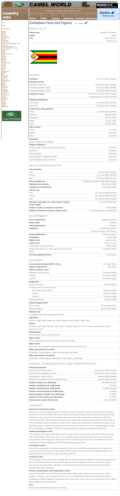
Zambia (4, 105)
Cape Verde (5, 42)
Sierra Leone (5, 92)
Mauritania (5, 76)
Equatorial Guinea (7, 54)
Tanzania (4, 99)
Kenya (3, 65)
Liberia (4, 68)
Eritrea (4, 55)
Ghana (4, 61)
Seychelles (5, 90)
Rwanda (4, 86)
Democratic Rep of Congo (9, 48)
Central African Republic (9, 43)
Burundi (4, 39)
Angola (4, 33)
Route (3, 25)
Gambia (4, 59)
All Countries (5, 28)
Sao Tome (5, 87)
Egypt (3, 52)
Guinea (4, 64)
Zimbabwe (5, 106)
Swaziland (5, 98)
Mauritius (4, 77)
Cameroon (5, 40)
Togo (3, 101)
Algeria (4, 31)
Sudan (4, 96)
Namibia (4, 81)
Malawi (4, 73)
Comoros (4, 45)
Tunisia (4, 102)
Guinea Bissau (6, 62)
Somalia (4, 93)
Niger (3, 83)
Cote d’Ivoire (5, 49)
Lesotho (4, 67)
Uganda (4, 103)
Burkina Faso (6, 37)
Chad (18, 43)
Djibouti (4, 51)
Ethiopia (4, 56)
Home (3, 22)
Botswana (5, 36)
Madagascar (5, 71)
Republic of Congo (7, 46)
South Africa (5, 95)
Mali (3, 74)
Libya (3, 70)
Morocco (4, 78)
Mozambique (5, 80)
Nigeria (4, 84)
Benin (3, 34)
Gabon (4, 58)
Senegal (4, 89)
